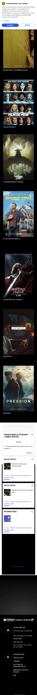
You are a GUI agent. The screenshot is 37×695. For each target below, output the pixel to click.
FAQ (14, 675)
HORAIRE (16, 661)
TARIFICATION (18, 658)
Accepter (10, 25)
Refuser (27, 25)
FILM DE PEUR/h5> (9, 127)
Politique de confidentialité (10, 17)
